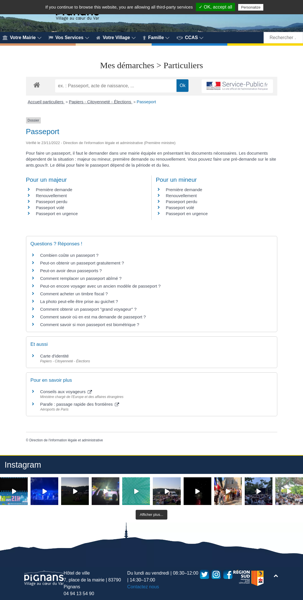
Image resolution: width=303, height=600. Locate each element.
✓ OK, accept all (215, 7)
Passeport (146, 101)
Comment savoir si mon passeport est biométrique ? (89, 324)
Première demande (54, 189)
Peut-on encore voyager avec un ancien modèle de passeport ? (100, 286)
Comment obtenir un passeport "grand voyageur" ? (88, 309)
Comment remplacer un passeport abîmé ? (81, 278)
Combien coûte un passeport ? (69, 255)
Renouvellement (51, 195)
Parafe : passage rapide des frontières (79, 404)
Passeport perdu (51, 201)
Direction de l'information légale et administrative (66, 440)
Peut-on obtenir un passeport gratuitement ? (82, 262)
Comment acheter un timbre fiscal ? (74, 293)
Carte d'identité (54, 355)
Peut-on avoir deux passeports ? (71, 270)
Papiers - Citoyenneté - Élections (101, 101)
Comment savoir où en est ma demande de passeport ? (93, 316)
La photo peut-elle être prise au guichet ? (79, 301)
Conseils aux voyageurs (66, 391)
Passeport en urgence (57, 213)
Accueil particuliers (46, 101)
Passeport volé (50, 207)
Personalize (250, 7)
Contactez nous (143, 586)
